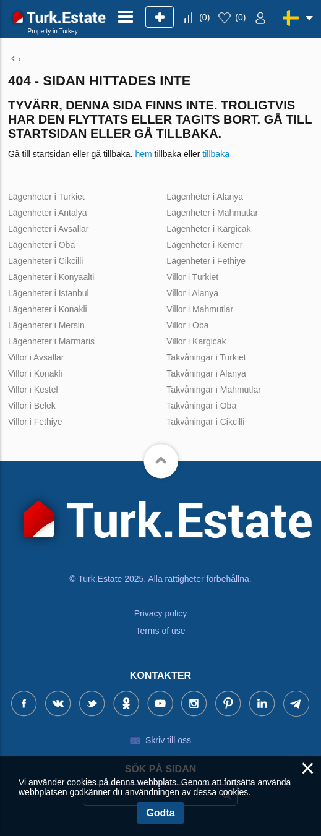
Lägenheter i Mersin (46, 325)
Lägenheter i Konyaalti (51, 277)
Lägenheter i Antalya (47, 213)
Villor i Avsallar (36, 357)
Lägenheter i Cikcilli (45, 261)
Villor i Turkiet (192, 277)
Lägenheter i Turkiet (46, 197)
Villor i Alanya (192, 293)
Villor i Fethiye (35, 422)
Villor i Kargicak (196, 341)
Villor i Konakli (35, 373)
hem (143, 154)
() (204, 17)
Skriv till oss (168, 740)
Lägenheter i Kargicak (208, 229)
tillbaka (215, 154)
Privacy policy (160, 613)
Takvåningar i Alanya (206, 373)
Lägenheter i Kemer (204, 245)
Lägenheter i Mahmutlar (212, 213)
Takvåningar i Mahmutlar (213, 390)
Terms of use (160, 631)
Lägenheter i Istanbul (48, 293)
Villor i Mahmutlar (199, 309)
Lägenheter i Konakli (47, 309)
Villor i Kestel (33, 390)
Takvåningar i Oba (201, 406)
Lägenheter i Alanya (204, 197)
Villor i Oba (187, 325)
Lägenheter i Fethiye (206, 261)
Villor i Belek (32, 406)
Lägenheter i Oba (41, 245)
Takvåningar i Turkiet (206, 357)
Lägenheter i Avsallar (48, 229)
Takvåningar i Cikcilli (205, 422)
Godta (160, 813)
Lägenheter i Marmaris (51, 341)
